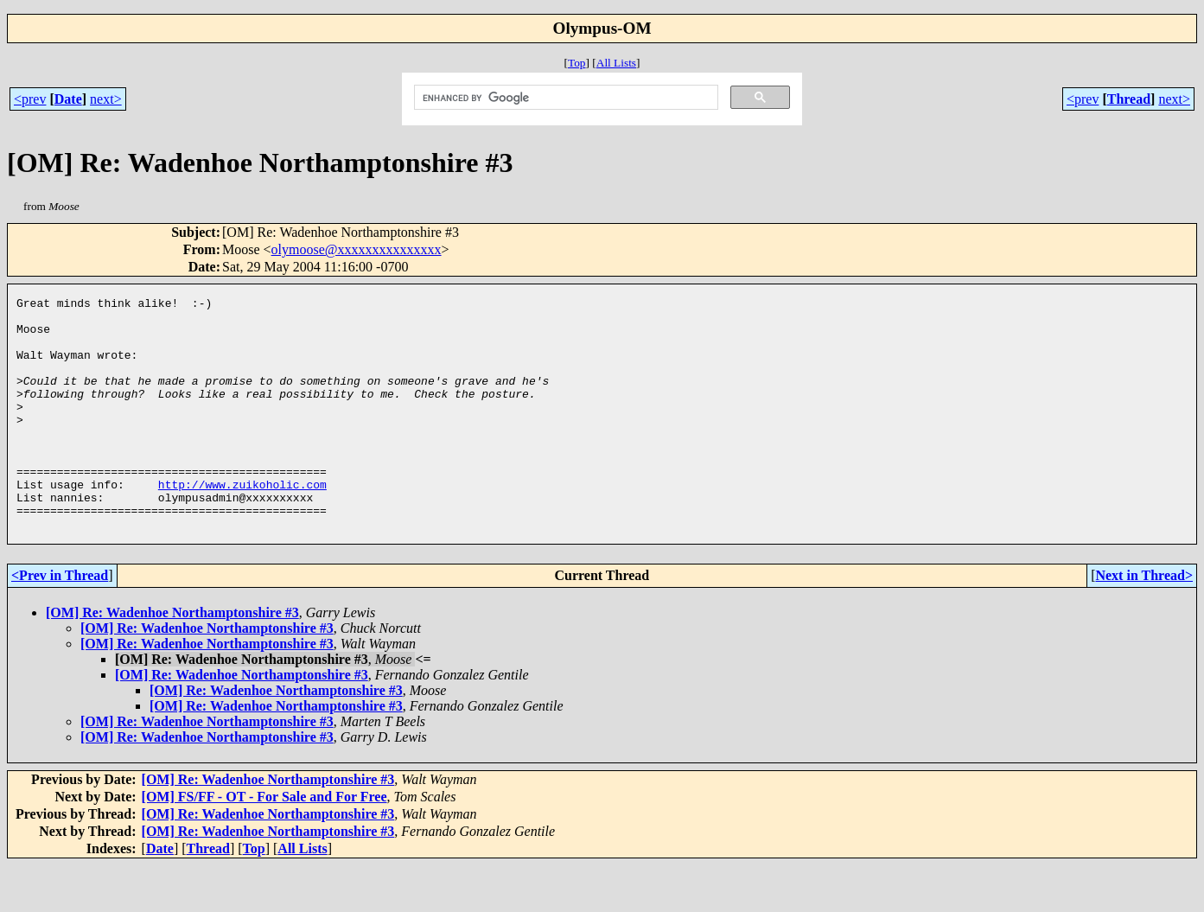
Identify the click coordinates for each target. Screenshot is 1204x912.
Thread (1128, 99)
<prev (30, 99)
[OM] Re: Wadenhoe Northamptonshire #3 (172, 659)
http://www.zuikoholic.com (242, 523)
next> (106, 99)
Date (68, 99)
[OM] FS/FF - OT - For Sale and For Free (264, 843)
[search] (564, 97)
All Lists (616, 62)
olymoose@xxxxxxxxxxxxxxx (356, 249)
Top (577, 62)
